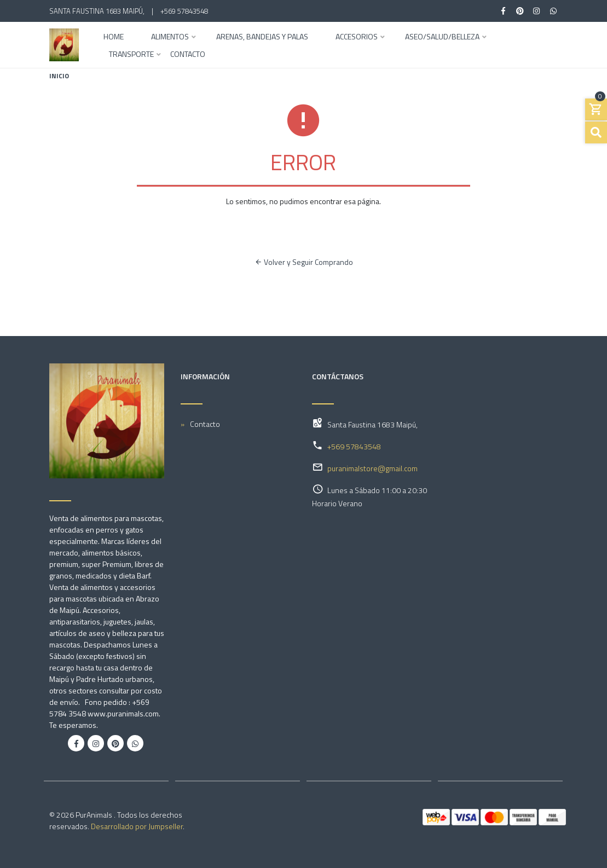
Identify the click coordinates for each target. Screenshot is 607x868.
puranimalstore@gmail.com (372, 468)
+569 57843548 (184, 10)
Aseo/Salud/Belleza (442, 37)
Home (113, 37)
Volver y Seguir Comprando (304, 262)
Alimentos (170, 37)
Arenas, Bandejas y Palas (262, 37)
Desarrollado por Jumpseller (137, 826)
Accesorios (357, 37)
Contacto (187, 55)
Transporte (131, 55)
